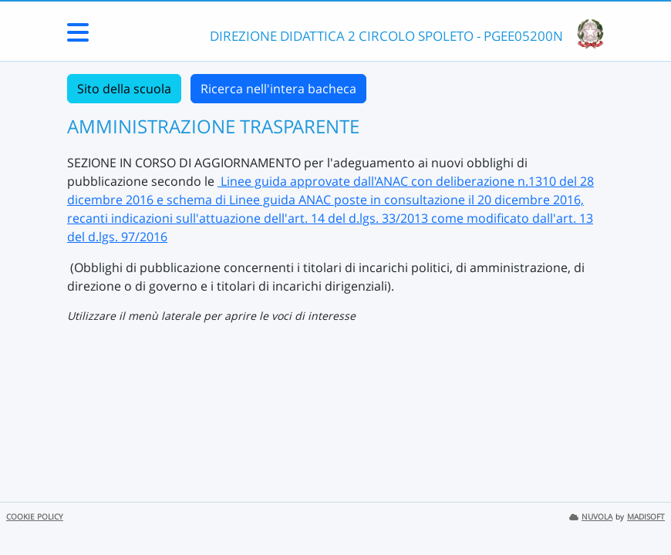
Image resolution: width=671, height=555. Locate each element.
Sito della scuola (124, 88)
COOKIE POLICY (34, 517)
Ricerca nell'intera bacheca (278, 88)
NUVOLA (590, 517)
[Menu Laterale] (78, 37)
